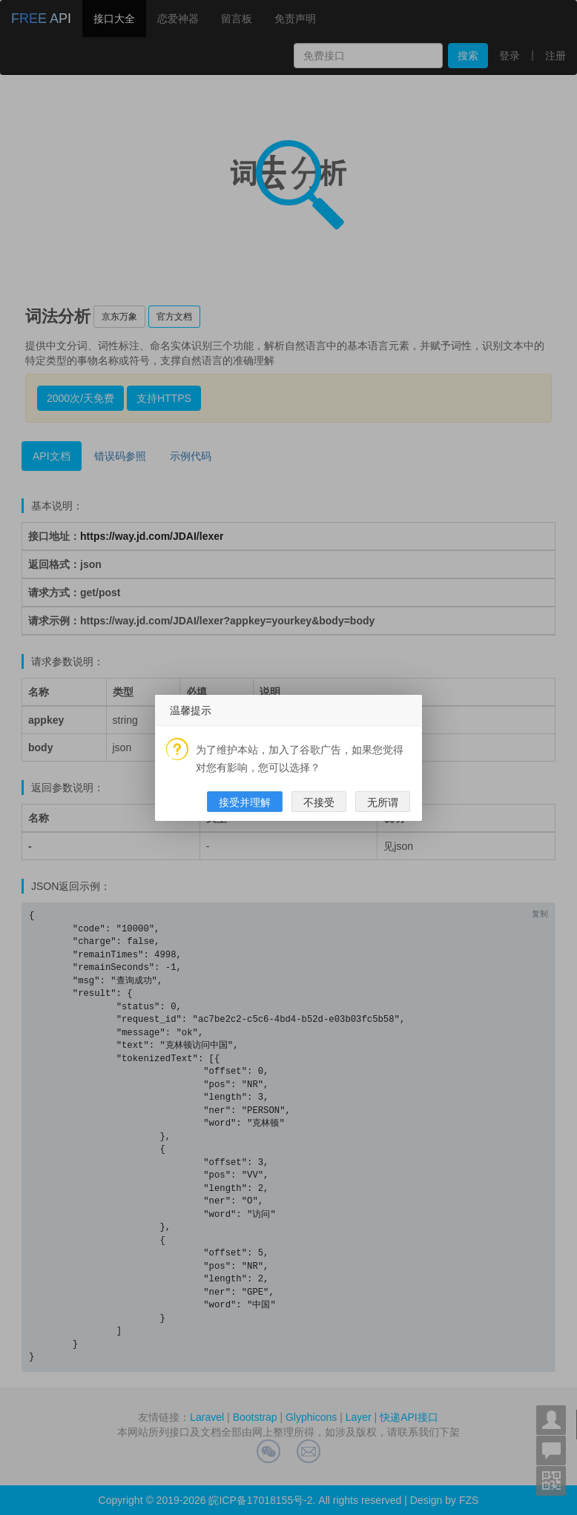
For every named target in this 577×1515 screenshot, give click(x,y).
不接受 (318, 802)
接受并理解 (245, 802)
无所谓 (382, 802)
